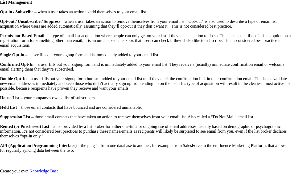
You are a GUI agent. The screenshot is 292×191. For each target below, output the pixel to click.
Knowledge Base (44, 171)
